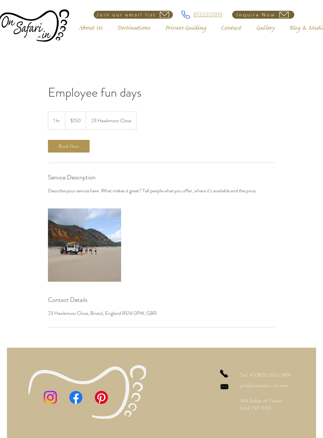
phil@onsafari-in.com (264, 385)
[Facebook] (76, 397)
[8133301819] (185, 15)
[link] (69, 146)
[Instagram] (50, 397)
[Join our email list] (133, 15)
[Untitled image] (84, 245)
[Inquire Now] (263, 15)
